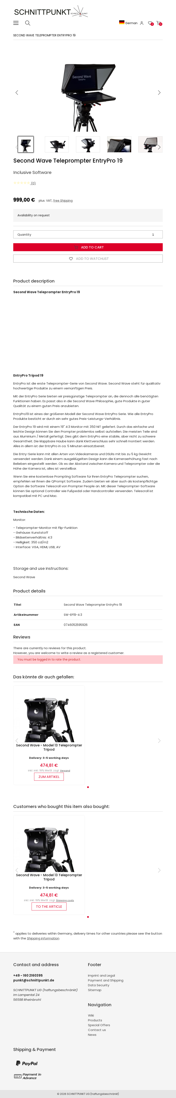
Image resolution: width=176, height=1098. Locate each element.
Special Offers (99, 1025)
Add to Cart (88, 247)
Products (95, 1020)
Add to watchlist (88, 258)
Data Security (98, 985)
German (128, 23)
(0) (24, 183)
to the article (49, 906)
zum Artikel (49, 776)
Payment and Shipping (105, 980)
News (92, 1034)
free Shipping (63, 200)
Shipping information (43, 938)
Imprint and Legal (101, 975)
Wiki (91, 1015)
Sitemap (94, 990)
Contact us (97, 1030)
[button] (159, 92)
